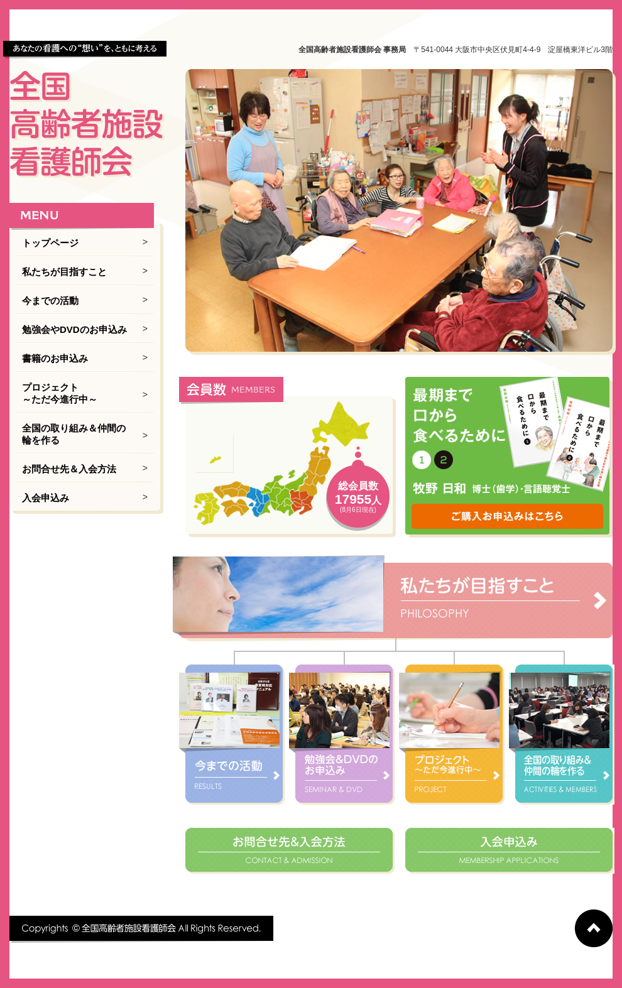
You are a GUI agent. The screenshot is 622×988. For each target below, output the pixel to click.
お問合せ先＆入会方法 (69, 469)
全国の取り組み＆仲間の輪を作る (74, 434)
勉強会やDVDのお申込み (74, 329)
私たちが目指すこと (64, 271)
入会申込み (45, 497)
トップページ (50, 242)
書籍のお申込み (55, 358)
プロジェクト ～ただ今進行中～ (59, 393)
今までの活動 (50, 300)
